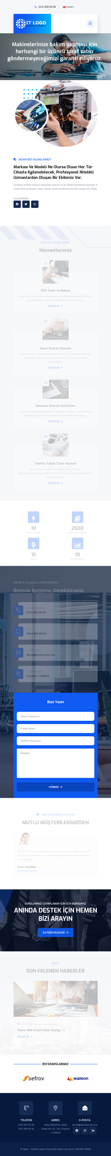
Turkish (68, 7)
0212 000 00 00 (47, 6)
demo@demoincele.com (84, 1125)
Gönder (55, 787)
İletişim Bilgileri (55, 932)
